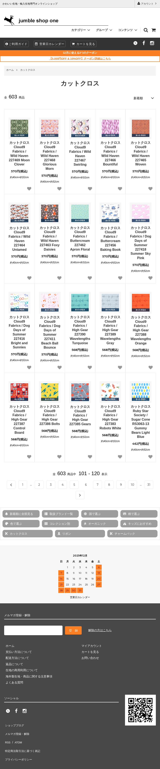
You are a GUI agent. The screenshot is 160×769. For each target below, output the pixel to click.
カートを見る (83, 44)
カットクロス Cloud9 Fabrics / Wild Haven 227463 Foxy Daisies (50, 237)
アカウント (147, 3)
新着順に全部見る (19, 512)
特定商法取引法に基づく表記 (23, 740)
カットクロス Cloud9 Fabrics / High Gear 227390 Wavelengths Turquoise (80, 328)
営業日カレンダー (49, 44)
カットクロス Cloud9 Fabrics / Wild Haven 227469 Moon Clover (19, 152)
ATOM (16, 734)
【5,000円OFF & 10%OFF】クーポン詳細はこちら (80, 58)
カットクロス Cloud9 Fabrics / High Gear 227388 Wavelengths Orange (141, 329)
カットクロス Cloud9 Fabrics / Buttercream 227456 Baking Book (110, 237)
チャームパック (122, 532)
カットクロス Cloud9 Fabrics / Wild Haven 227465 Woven (141, 152)
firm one (35, 763)
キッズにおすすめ (137, 522)
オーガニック (95, 522)
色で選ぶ (13, 522)
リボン (64, 532)
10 (132, 483)
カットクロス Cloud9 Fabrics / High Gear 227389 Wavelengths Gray (110, 328)
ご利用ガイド (16, 44)
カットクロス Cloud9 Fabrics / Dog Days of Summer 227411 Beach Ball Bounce (49, 331)
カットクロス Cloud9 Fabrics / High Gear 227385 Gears (80, 414)
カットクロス (27, 69)
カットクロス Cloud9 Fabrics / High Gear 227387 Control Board (19, 418)
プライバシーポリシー (18, 746)
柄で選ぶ (131, 512)
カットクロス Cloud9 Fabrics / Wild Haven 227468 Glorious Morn (50, 154)
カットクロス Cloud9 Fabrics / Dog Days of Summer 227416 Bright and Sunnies (19, 331)
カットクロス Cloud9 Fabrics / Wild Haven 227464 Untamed (19, 237)
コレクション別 (57, 522)
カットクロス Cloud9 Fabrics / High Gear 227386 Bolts (49, 413)
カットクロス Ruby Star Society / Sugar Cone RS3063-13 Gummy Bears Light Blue (141, 420)
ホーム (10, 69)
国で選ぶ (92, 512)
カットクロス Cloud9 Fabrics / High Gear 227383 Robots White (110, 416)
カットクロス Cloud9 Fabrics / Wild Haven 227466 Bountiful (110, 152)
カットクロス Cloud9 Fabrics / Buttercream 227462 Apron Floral (80, 237)
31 (149, 483)
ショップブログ (14, 721)
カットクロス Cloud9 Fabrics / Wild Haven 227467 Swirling (80, 152)
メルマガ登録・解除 (17, 727)
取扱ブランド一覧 (59, 512)
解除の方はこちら (100, 628)
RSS (7, 734)
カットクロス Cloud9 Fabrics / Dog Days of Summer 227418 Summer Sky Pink (140, 241)
